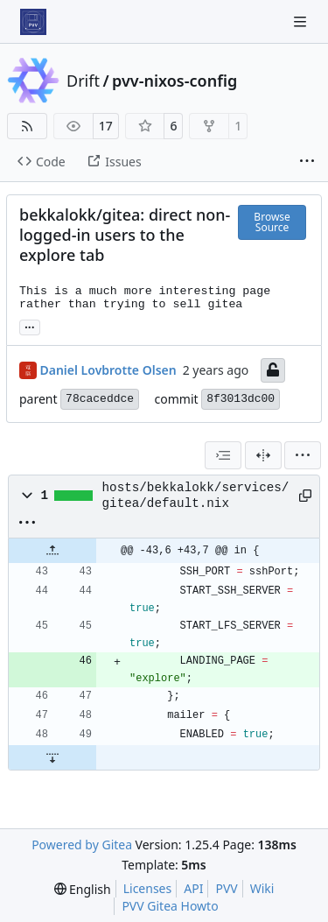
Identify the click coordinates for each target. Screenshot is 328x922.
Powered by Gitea (81, 844)
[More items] (307, 162)
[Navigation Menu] (301, 21)
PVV (226, 888)
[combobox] (223, 455)
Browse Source (272, 222)
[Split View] (263, 455)
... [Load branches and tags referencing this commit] (29, 326)
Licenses (147, 888)
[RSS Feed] (27, 126)
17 (106, 125)
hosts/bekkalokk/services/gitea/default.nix (196, 495)
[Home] (33, 22)
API (193, 888)
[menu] (302, 455)
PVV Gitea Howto (170, 905)
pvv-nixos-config (174, 80)
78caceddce (100, 398)
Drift (83, 80)
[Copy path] (303, 495)
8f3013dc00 (240, 398)
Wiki (262, 888)
